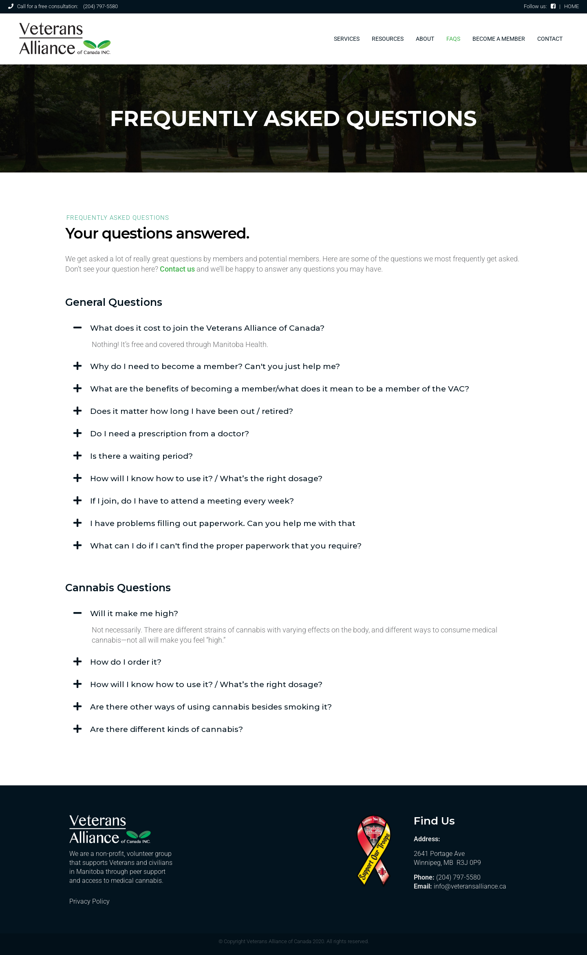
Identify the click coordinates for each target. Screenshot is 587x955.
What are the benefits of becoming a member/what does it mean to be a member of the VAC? (279, 388)
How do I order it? (125, 662)
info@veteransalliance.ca (470, 886)
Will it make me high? (134, 613)
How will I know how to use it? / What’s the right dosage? (206, 478)
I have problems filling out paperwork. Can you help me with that (222, 523)
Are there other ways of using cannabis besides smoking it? (211, 707)
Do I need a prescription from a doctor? (169, 433)
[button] (293, 328)
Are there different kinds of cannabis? (166, 729)
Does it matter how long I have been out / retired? (191, 411)
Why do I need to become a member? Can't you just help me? (215, 366)
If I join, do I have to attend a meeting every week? (192, 501)
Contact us (177, 269)
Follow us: (540, 6)
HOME (571, 6)
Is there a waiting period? (141, 456)
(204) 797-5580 (100, 6)
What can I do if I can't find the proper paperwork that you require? (226, 545)
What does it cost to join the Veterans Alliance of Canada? (207, 328)
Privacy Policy (89, 901)
